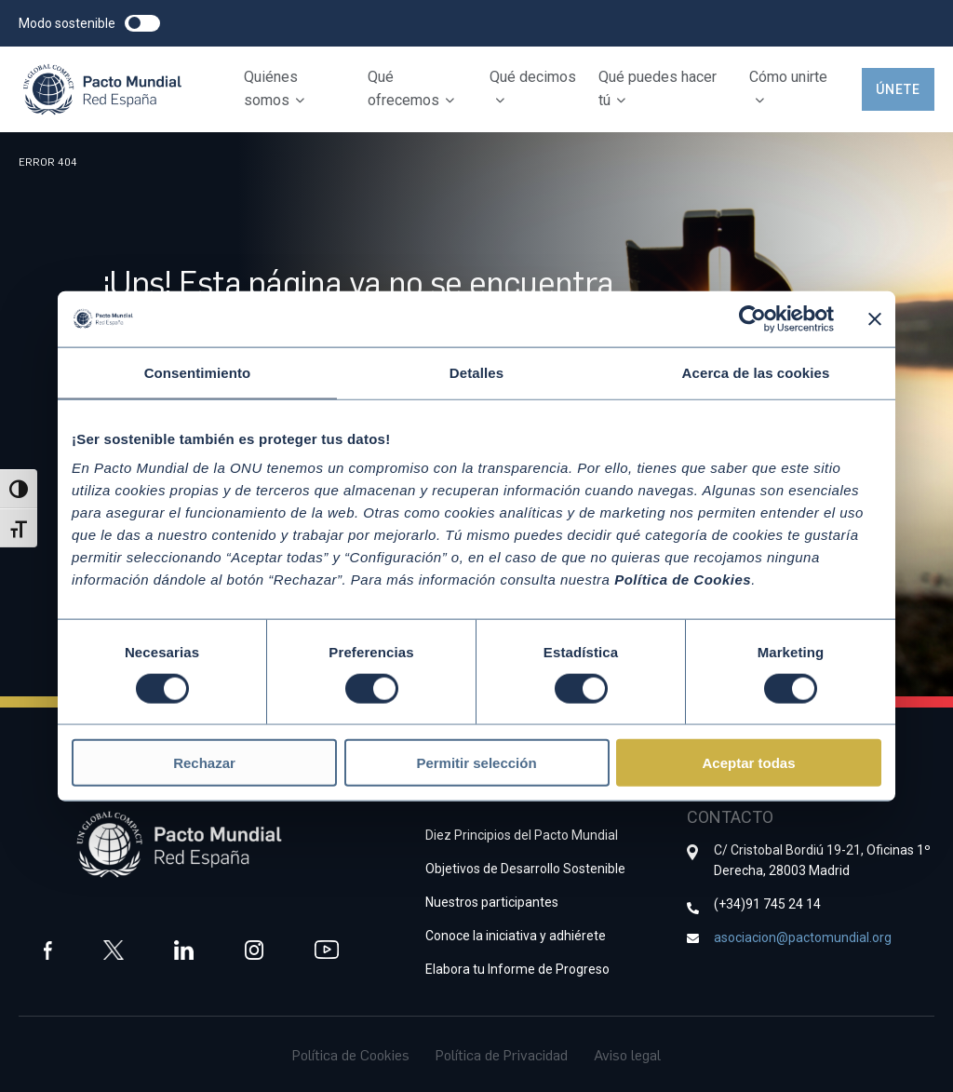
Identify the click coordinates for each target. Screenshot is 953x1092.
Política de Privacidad (502, 1053)
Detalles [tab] (476, 372)
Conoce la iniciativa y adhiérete (515, 934)
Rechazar (204, 763)
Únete (898, 89)
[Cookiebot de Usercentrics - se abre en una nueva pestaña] (752, 318)
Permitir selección (476, 763)
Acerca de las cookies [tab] (756, 372)
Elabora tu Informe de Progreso (517, 968)
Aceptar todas (748, 763)
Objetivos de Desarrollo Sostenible (525, 867)
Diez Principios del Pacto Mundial (521, 834)
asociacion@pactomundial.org (803, 936)
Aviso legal (627, 1053)
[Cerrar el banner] (874, 318)
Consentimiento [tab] (197, 372)
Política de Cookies (350, 1053)
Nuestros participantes (491, 901)
